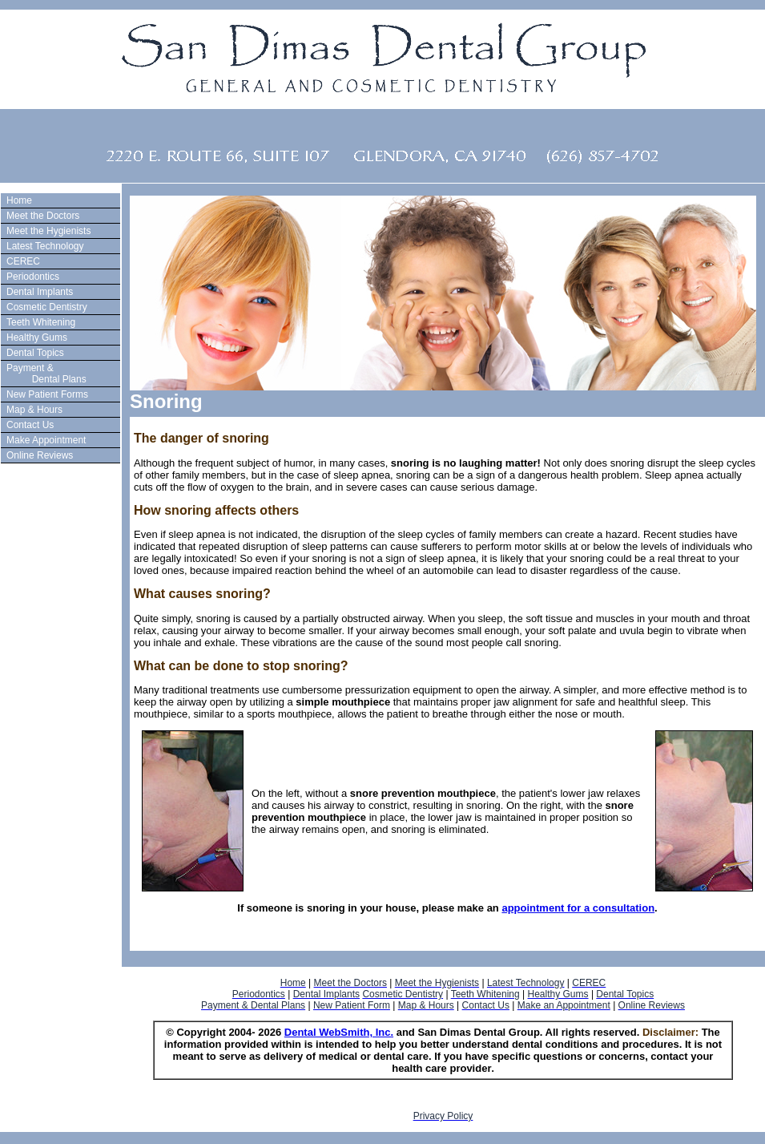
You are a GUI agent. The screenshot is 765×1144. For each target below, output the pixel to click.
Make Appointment (46, 440)
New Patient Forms (47, 394)
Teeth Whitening (40, 322)
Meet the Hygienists (48, 230)
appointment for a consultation (577, 908)
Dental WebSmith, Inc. (338, 1032)
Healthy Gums (36, 337)
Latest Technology (45, 246)
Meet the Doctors (42, 215)
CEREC (23, 261)
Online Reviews (39, 455)
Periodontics (32, 276)
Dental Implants (39, 291)
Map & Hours (34, 409)
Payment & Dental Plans (44, 373)
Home (19, 200)
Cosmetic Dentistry (46, 307)
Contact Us (30, 425)
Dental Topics (35, 352)
